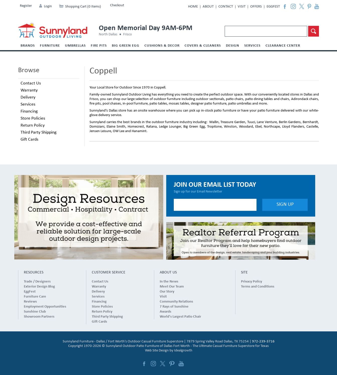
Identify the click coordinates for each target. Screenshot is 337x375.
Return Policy (33, 125)
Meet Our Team (172, 287)
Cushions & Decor (162, 46)
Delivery (28, 97)
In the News (169, 282)
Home (193, 7)
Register (26, 6)
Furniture (50, 46)
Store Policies (33, 118)
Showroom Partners (39, 317)
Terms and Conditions (257, 287)
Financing (29, 111)
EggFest (273, 7)
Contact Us (31, 83)
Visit (241, 7)
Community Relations (176, 302)
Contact (225, 7)
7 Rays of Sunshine (174, 307)
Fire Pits (99, 46)
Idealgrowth (183, 350)
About (208, 7)
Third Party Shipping (38, 132)
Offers (256, 7)
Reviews (30, 302)
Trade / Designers (37, 282)
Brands (28, 46)
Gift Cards (29, 139)
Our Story (167, 292)
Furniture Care (35, 297)
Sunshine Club (35, 312)
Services (252, 46)
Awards (165, 312)
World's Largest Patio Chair (180, 317)
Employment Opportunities (45, 307)
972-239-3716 (263, 341)
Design (232, 46)
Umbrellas (75, 46)
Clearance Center (283, 46)
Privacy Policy (251, 282)
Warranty (29, 90)
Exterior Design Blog (39, 287)
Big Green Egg (125, 46)
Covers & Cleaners (203, 46)
